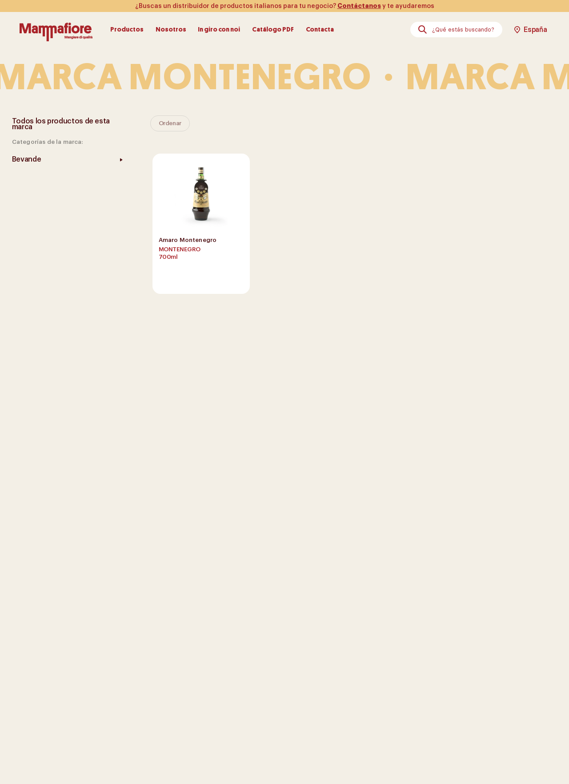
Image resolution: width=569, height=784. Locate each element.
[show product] (201, 224)
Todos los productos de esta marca (61, 124)
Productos (127, 29)
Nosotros (171, 29)
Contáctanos (359, 6)
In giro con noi (219, 29)
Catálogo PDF (273, 29)
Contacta (320, 29)
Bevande (26, 159)
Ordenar (170, 123)
